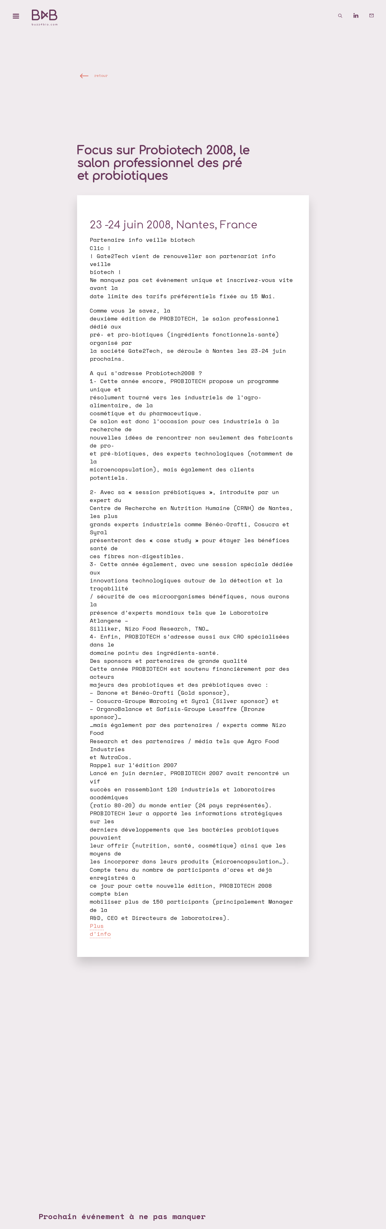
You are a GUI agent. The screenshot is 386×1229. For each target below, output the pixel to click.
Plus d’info (100, 930)
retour (101, 75)
